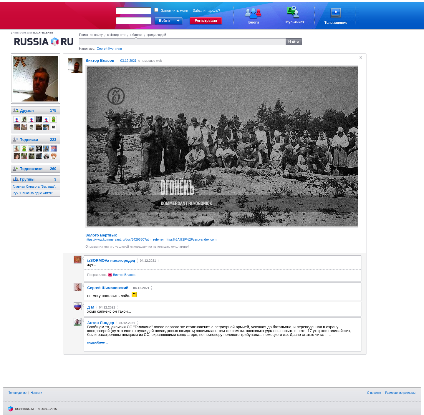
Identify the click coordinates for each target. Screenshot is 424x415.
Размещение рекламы (400, 392)
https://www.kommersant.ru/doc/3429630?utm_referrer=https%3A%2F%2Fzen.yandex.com (150, 239)
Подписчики (30, 168)
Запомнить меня (174, 11)
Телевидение (17, 392)
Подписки (28, 139)
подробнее (96, 342)
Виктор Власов (124, 274)
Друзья (27, 110)
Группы (27, 179)
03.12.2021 (128, 60)
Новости (36, 392)
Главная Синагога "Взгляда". (34, 186)
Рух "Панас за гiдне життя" (33, 193)
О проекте (374, 392)
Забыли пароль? (206, 11)
